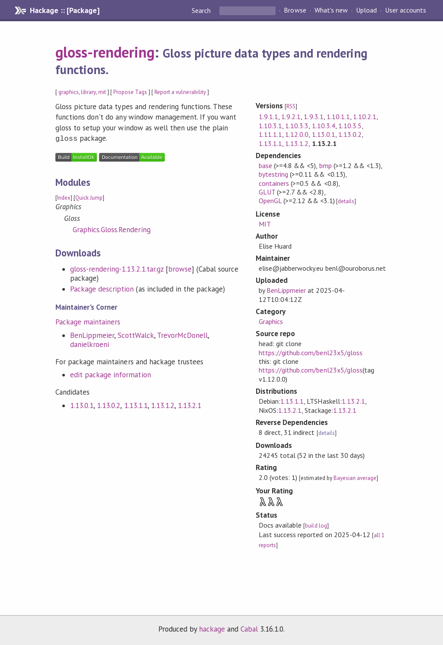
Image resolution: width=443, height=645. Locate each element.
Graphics (271, 321)
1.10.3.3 (296, 125)
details (346, 201)
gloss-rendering (104, 52)
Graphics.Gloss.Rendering (112, 228)
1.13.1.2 (162, 404)
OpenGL (270, 200)
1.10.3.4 (323, 125)
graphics (68, 92)
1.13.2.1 (189, 404)
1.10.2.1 (364, 116)
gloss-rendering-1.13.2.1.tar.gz (117, 268)
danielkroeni (89, 343)
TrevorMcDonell (182, 334)
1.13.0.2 (108, 404)
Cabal (249, 629)
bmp (325, 165)
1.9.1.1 (268, 116)
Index (64, 197)
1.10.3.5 (350, 125)
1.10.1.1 (338, 116)
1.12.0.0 (296, 134)
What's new (331, 10)
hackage (212, 629)
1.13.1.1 (136, 404)
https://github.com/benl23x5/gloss (311, 352)
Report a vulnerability (180, 92)
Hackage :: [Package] (64, 10)
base (265, 165)
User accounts (405, 10)
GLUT (267, 192)
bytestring (273, 174)
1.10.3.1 (270, 125)
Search (202, 10)
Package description (102, 288)
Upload (366, 10)
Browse (295, 10)
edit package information (110, 374)
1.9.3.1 (313, 116)
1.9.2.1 (291, 116)
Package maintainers (87, 321)
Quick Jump (89, 197)
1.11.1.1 (270, 134)
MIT (265, 224)
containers (274, 183)
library (88, 92)
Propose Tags (130, 92)
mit (102, 92)
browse (180, 268)
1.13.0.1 (81, 404)
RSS (290, 106)
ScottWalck (136, 334)
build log (316, 525)
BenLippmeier (92, 334)
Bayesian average (355, 478)
